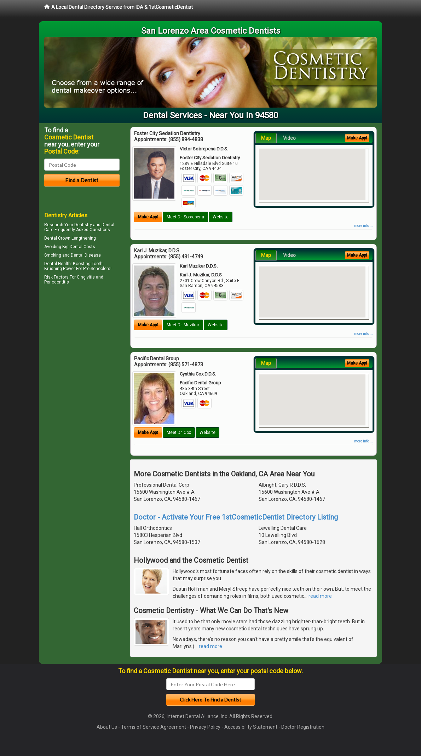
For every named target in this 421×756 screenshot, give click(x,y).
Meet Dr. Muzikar (183, 324)
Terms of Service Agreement (153, 727)
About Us (107, 727)
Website (221, 216)
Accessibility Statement (250, 727)
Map (266, 138)
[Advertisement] (80, 348)
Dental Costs (82, 246)
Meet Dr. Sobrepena (185, 216)
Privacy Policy (205, 727)
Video (289, 138)
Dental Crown (57, 238)
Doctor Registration (302, 727)
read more (320, 596)
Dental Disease (86, 255)
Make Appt (148, 216)
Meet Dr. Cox (179, 432)
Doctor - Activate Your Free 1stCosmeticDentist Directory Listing (236, 517)
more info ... (363, 226)
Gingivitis (86, 277)
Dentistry (83, 224)
